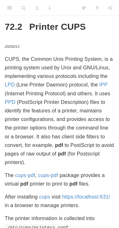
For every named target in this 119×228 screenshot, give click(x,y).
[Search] (23, 8)
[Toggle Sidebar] (10, 8)
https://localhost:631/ (86, 197)
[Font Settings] (37, 8)
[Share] (109, 8)
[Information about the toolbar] (49, 8)
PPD (10, 102)
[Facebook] (97, 8)
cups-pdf (25, 175)
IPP (103, 84)
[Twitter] (84, 8)
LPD (10, 84)
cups (44, 197)
